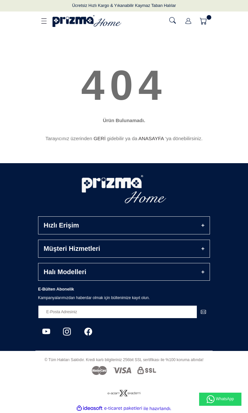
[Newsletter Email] (124, 311)
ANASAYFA (151, 138)
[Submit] (203, 311)
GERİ (99, 138)
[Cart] (204, 21)
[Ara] (172, 20)
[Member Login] (188, 21)
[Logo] (86, 21)
